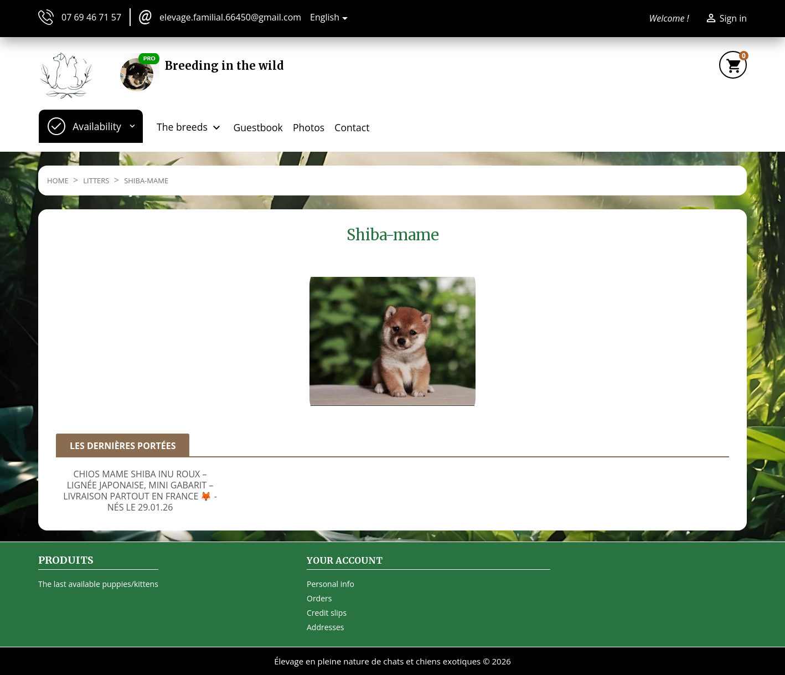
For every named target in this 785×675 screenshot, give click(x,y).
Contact (351, 127)
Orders (319, 598)
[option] (140, 488)
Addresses (325, 627)
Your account (345, 560)
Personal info (330, 584)
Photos (308, 127)
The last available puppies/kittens (98, 584)
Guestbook (258, 127)
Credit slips (327, 612)
